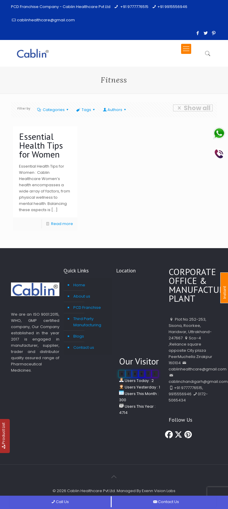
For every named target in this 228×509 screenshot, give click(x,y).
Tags (85, 110)
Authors (115, 110)
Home (79, 285)
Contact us (83, 347)
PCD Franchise (87, 307)
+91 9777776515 (133, 6)
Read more (62, 224)
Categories (53, 110)
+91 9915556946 (172, 6)
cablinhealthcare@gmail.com (46, 20)
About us (81, 296)
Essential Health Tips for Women (41, 145)
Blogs (78, 336)
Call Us (59, 502)
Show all (192, 108)
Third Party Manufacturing (87, 322)
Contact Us (166, 502)
